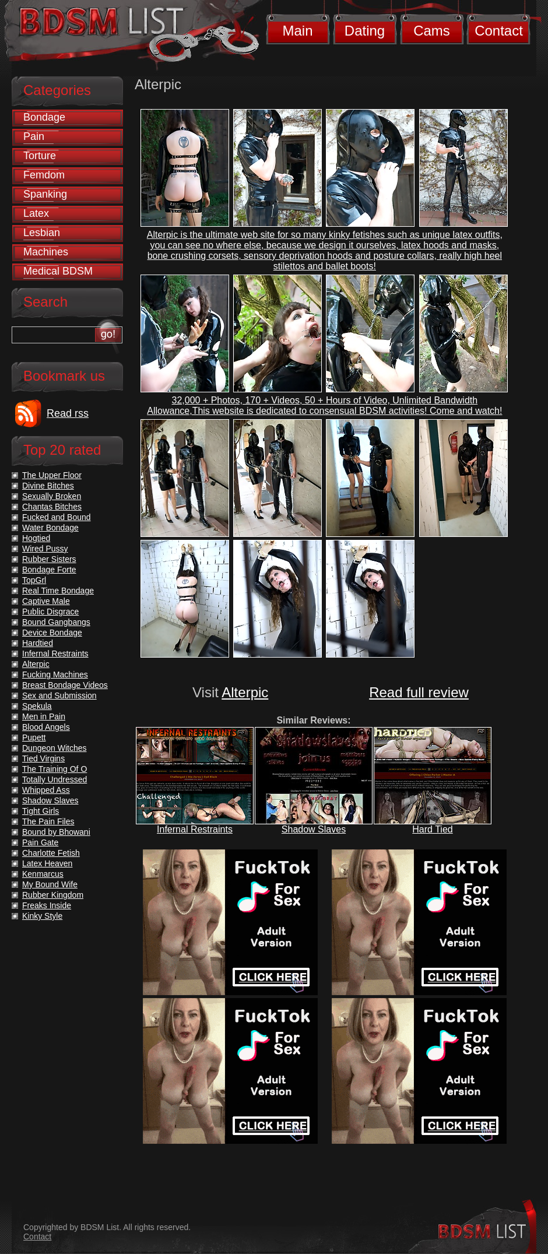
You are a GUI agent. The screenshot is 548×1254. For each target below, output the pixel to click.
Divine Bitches (48, 485)
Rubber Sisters (49, 559)
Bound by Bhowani (56, 832)
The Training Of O (54, 769)
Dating (365, 30)
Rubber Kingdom (52, 895)
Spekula (37, 706)
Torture (39, 155)
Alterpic (245, 692)
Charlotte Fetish (51, 853)
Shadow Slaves (314, 829)
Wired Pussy (45, 548)
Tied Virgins (43, 758)
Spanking (45, 194)
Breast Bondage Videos (65, 685)
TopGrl (34, 580)
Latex (36, 213)
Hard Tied (432, 829)
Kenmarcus (43, 874)
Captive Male (46, 601)
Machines (45, 252)
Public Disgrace (50, 611)
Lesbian (41, 232)
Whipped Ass (46, 790)
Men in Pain (43, 716)
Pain (33, 136)
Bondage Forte (49, 569)
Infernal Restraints (195, 829)
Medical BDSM (58, 271)
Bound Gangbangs (56, 622)
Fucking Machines (55, 674)
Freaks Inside (46, 905)
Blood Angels (46, 727)
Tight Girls (40, 811)
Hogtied (36, 538)
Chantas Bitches (52, 506)
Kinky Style (42, 916)
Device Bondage (52, 632)
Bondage (44, 117)
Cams (431, 30)
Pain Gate (40, 842)
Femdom (44, 175)
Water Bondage (50, 527)
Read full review (419, 692)
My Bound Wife (50, 884)
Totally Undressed (54, 779)
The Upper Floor (52, 475)
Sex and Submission (59, 695)
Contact (499, 30)
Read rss (68, 413)
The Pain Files (48, 821)
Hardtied (37, 643)
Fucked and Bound (56, 517)
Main (297, 30)
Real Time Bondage (58, 590)
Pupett (33, 737)
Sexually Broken (51, 496)
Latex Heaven (47, 863)
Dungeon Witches (54, 748)
